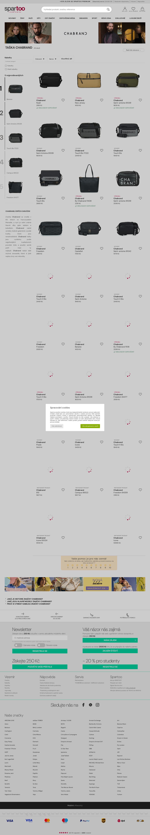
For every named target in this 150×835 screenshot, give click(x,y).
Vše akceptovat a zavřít (90, 426)
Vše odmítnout (57, 426)
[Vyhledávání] (108, 9)
